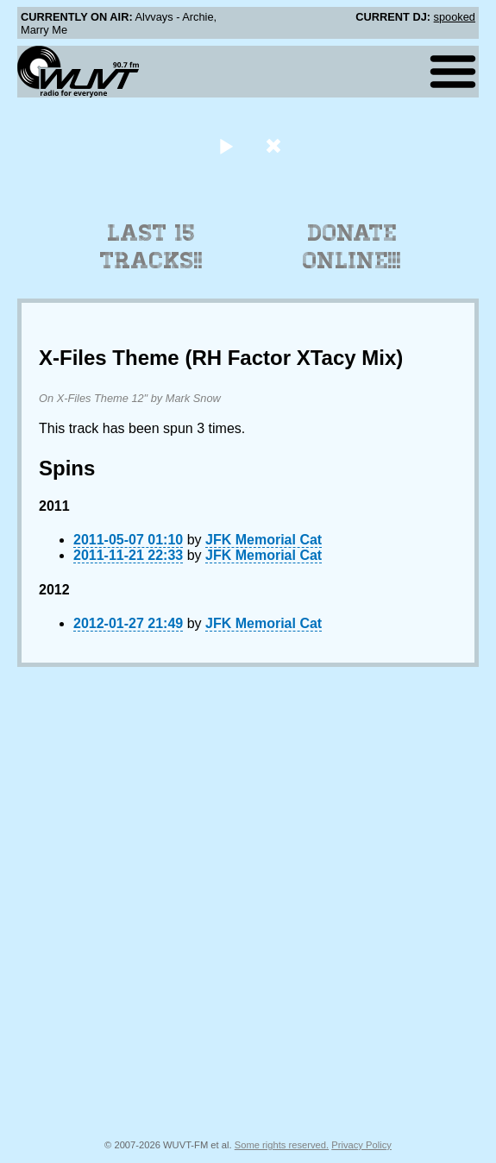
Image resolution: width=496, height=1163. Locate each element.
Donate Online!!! (352, 246)
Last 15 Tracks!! (151, 246)
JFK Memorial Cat (263, 539)
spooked (454, 16)
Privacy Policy (361, 1145)
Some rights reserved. (282, 1145)
